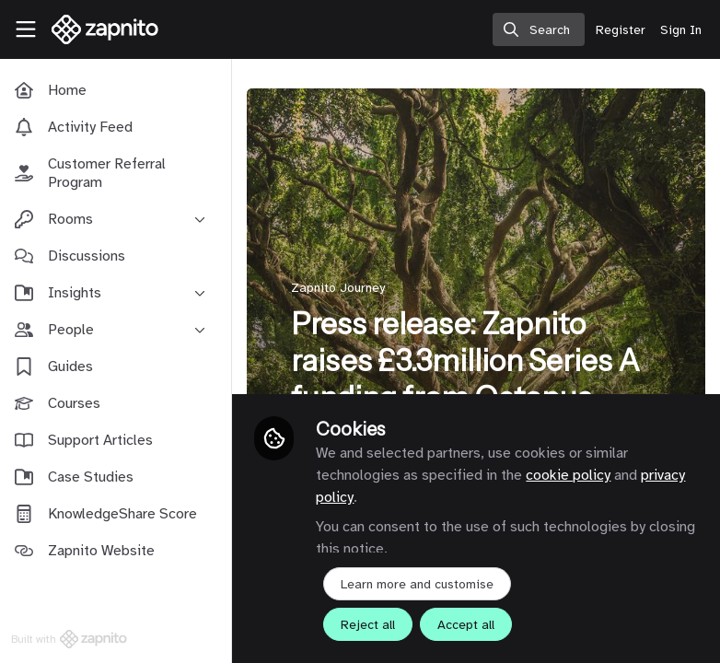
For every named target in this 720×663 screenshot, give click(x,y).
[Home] (96, 29)
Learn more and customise (420, 584)
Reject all (371, 625)
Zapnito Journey (342, 288)
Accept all (469, 625)
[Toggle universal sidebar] (26, 29)
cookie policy (571, 475)
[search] (539, 29)
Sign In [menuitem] (681, 30)
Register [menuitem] (620, 30)
